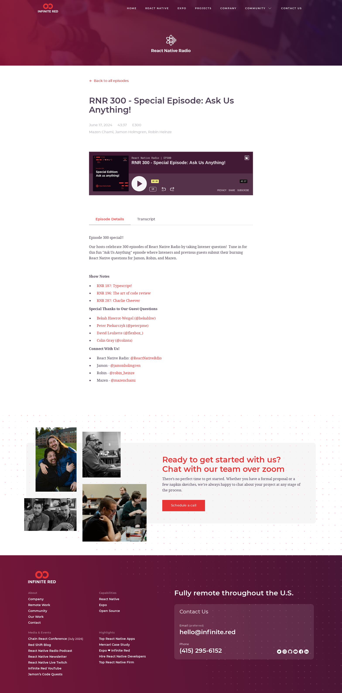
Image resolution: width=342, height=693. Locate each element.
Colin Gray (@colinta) (114, 340)
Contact (34, 623)
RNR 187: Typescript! (114, 285)
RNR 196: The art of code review (124, 293)
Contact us (291, 8)
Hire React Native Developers (122, 656)
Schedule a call (183, 505)
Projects (203, 8)
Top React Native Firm (116, 662)
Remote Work (39, 605)
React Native (109, 599)
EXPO (182, 8)
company (228, 8)
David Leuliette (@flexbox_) (120, 333)
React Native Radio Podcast (50, 651)
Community (37, 611)
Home (132, 8)
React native (157, 8)
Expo (103, 605)
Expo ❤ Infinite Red (114, 650)
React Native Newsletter (47, 657)
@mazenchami (123, 380)
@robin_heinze (122, 372)
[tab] (110, 219)
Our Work (36, 617)
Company (36, 599)
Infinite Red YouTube (45, 668)
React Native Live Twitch (47, 662)
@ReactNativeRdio (146, 358)
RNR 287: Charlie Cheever (118, 300)
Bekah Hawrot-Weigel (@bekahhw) (126, 318)
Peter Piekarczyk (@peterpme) (123, 325)
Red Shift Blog (39, 645)
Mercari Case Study (114, 645)
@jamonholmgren (125, 365)
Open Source (109, 611)
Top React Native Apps (117, 639)
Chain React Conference (55, 639)
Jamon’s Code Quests (45, 674)
